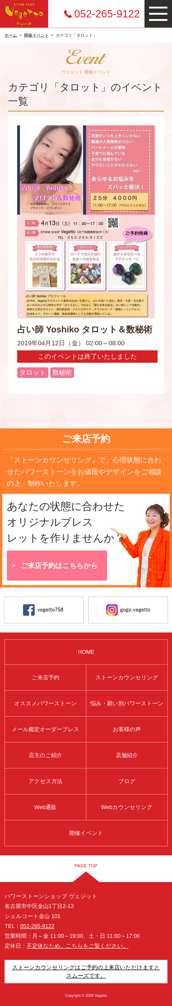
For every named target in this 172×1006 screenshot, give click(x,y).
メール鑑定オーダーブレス (45, 729)
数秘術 (62, 372)
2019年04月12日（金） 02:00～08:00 (71, 343)
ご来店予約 (45, 677)
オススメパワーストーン (45, 703)
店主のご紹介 (45, 755)
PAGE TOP (86, 865)
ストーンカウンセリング (126, 677)
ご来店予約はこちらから (59, 565)
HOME (86, 652)
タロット (32, 372)
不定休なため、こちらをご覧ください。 (77, 946)
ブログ (126, 781)
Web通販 (45, 807)
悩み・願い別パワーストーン (126, 703)
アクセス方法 (45, 781)
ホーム (11, 35)
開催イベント (36, 35)
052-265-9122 (107, 14)
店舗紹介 (127, 755)
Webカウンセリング (127, 807)
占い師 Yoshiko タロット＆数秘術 (84, 329)
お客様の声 (127, 729)
